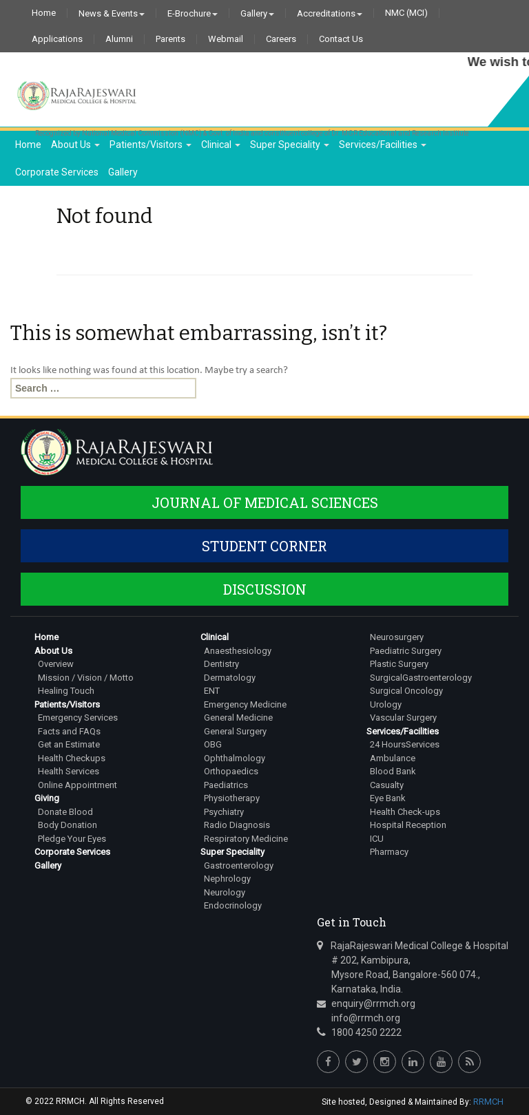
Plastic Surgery (399, 664)
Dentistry (221, 664)
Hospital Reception (408, 825)
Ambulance (392, 758)
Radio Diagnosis (237, 825)
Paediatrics (226, 785)
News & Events (112, 13)
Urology (386, 704)
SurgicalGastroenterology (421, 677)
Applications (57, 39)
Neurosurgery (397, 637)
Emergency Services (78, 717)
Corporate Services (56, 172)
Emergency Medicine (245, 704)
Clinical (220, 144)
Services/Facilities (382, 144)
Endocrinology (233, 905)
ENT (212, 691)
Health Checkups (71, 758)
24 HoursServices (404, 744)
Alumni (119, 39)
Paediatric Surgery (406, 651)
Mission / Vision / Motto (86, 677)
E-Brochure (192, 13)
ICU (377, 838)
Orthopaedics (231, 771)
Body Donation (67, 825)
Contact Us (341, 39)
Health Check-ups (405, 812)
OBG (213, 744)
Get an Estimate (69, 744)
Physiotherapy (232, 798)
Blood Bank (393, 771)
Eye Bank (388, 798)
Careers (281, 39)
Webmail (225, 39)
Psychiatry (224, 812)
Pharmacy (389, 852)
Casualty (387, 785)
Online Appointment (77, 785)
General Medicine (238, 717)
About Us (75, 144)
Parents (170, 39)
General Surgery (235, 731)
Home (44, 13)
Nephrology (227, 878)
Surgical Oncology (406, 691)
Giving (46, 798)
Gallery (257, 13)
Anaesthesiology (237, 651)
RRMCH (488, 1101)
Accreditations (329, 13)
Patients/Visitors (150, 144)
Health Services (68, 771)
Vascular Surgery (403, 717)
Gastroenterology (238, 865)
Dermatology (230, 677)
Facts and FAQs (69, 731)
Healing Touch (66, 691)
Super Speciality (289, 144)
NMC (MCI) (406, 13)
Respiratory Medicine (246, 838)
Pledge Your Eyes (72, 838)
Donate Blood (65, 812)
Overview (56, 664)
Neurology (224, 892)
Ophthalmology (234, 758)
